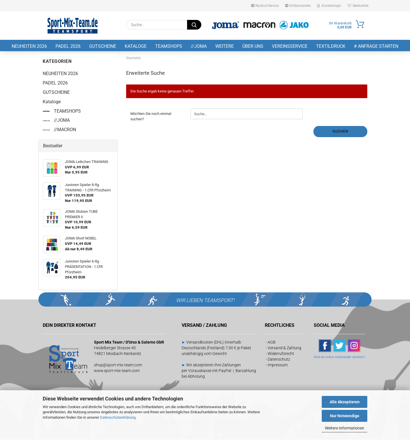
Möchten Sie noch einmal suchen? (150, 118)
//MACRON (59, 131)
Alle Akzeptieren (345, 402)
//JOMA (199, 46)
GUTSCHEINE (102, 46)
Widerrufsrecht (281, 354)
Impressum (278, 366)
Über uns (252, 46)
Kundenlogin (329, 6)
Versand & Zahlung (284, 349)
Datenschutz (279, 360)
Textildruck (330, 46)
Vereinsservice (290, 46)
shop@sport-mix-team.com (118, 366)
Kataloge (136, 46)
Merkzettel (358, 6)
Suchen (340, 133)
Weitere (224, 46)
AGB (272, 343)
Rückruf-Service (265, 6)
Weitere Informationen (344, 428)
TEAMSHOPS (168, 46)
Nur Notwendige (344, 416)
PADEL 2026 (68, 46)
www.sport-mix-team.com (117, 371)
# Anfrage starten (376, 46)
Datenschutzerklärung (118, 417)
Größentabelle (298, 6)
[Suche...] (194, 25)
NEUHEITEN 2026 (29, 46)
